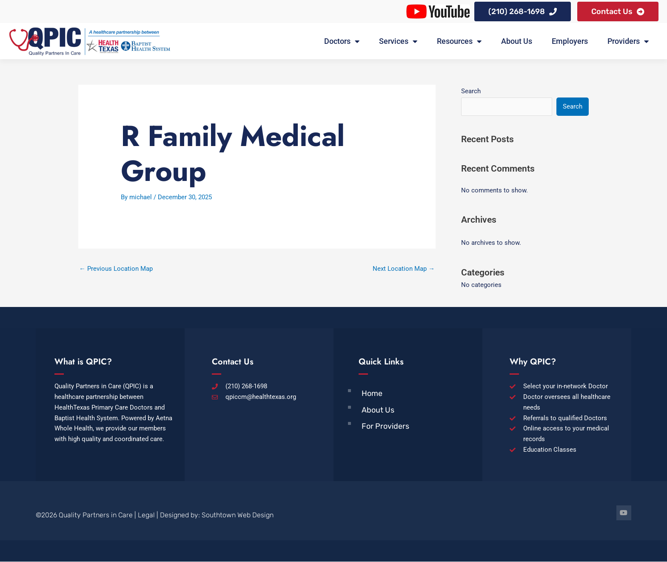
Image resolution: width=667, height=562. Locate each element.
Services (398, 41)
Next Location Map (404, 268)
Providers (628, 41)
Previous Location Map (116, 268)
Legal (146, 515)
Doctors (341, 41)
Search (471, 91)
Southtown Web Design (238, 515)
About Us (516, 41)
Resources (459, 41)
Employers (570, 41)
